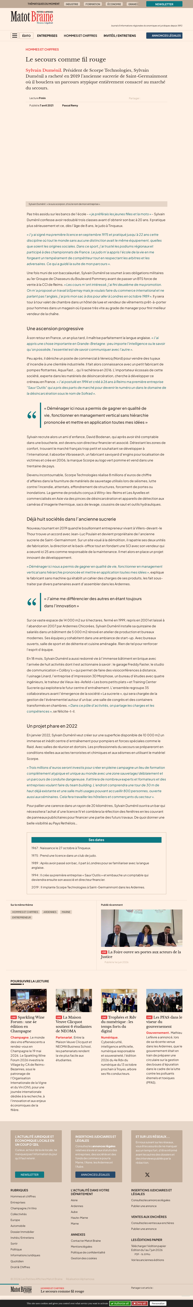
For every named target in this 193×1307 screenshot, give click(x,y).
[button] (15, 35)
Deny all (141, 1303)
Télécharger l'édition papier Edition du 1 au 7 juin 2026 (148, 1250)
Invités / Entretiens (120, 36)
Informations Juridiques (25, 1255)
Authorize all (120, 1303)
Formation (93, 4)
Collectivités (19, 1214)
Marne (66, 911)
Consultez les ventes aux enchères (152, 1223)
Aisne (74, 1200)
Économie (114, 4)
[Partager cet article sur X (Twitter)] (144, 98)
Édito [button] (26, 35)
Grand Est (135, 4)
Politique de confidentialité (88, 1252)
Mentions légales (81, 1246)
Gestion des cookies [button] (84, 1258)
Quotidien (17, 1261)
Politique (16, 1249)
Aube (74, 1211)
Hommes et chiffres (80, 36)
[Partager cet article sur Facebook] (151, 98)
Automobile (18, 1225)
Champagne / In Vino (24, 1208)
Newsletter (164, 4)
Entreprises (47, 36)
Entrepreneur (21, 917)
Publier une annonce (144, 1206)
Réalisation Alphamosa (80, 1279)
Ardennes (50, 911)
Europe (15, 1220)
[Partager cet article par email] (164, 98)
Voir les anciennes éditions (147, 1260)
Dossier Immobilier (22, 1231)
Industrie (72, 4)
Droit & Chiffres (20, 1267)
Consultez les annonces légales (150, 1200)
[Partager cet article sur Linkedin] (158, 98)
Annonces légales (95, 1174)
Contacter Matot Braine (86, 1240)
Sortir (14, 1243)
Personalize (158, 1303)
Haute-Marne (79, 1217)
